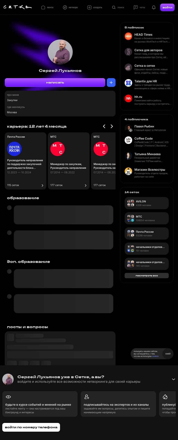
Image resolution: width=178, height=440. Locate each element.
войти (167, 7)
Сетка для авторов (148, 50)
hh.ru (138, 97)
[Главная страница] (17, 7)
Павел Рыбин (144, 126)
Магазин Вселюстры (149, 169)
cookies (155, 356)
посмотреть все (147, 275)
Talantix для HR (145, 81)
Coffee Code (143, 138)
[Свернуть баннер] (173, 379)
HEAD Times (143, 34)
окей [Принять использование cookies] (167, 353)
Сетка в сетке (144, 66)
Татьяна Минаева (147, 154)
